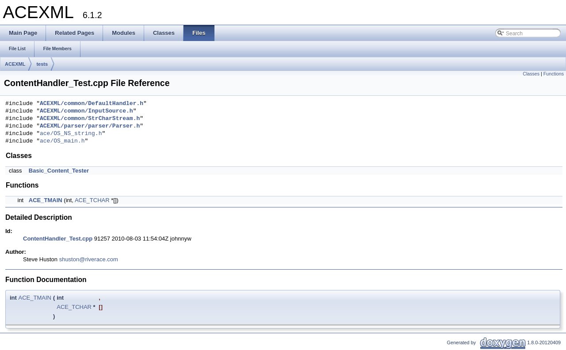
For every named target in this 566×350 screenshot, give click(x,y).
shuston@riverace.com (88, 259)
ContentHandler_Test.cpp (57, 238)
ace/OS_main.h (62, 141)
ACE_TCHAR (92, 200)
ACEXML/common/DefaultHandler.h (91, 104)
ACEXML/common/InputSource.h (86, 111)
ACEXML (15, 64)
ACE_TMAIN (45, 200)
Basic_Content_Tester (59, 170)
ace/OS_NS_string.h (71, 134)
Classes (531, 73)
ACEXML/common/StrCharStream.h (90, 119)
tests (42, 64)
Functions (553, 73)
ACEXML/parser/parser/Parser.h (90, 126)
